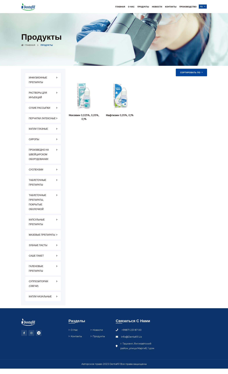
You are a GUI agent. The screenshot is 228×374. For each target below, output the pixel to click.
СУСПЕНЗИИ (36, 169)
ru (202, 6)
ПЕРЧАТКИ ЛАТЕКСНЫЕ (42, 118)
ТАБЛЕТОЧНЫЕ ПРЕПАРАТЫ (37, 182)
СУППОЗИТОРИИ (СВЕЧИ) (38, 283)
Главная (120, 6)
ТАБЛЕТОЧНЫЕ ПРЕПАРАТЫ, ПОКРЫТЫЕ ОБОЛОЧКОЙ (37, 202)
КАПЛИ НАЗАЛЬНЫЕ (40, 296)
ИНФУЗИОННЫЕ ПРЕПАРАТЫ (38, 80)
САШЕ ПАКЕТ (36, 255)
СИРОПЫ (34, 139)
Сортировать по (190, 72)
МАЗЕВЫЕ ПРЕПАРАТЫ (42, 234)
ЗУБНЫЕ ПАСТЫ (38, 245)
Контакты (170, 6)
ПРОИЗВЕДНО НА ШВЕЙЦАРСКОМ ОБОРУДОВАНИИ (39, 154)
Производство (187, 6)
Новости (157, 6)
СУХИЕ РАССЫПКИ (39, 107)
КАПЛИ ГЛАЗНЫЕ (38, 128)
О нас (131, 6)
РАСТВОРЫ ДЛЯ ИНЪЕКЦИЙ (38, 95)
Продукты (143, 6)
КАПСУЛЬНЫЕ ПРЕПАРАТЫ (37, 222)
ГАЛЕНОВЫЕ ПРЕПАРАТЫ (36, 268)
